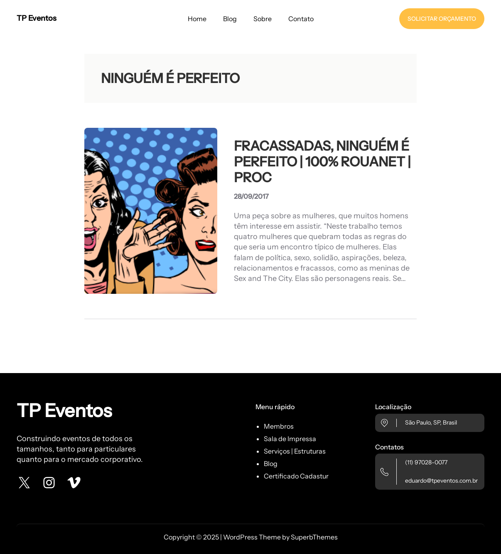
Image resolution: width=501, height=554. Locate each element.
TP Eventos (36, 18)
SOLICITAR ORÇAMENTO (442, 18)
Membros (279, 426)
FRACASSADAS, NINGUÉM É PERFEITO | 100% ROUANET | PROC (322, 162)
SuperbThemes (314, 537)
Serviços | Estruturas (295, 451)
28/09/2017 (251, 196)
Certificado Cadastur (296, 476)
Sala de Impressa (290, 438)
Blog (271, 463)
